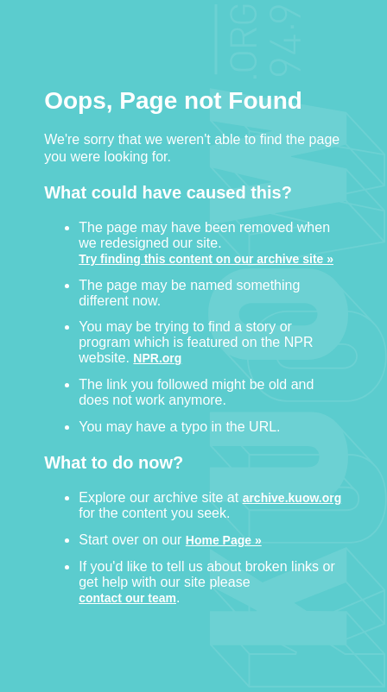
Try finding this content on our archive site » (206, 258)
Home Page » (224, 539)
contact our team (127, 597)
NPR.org (157, 357)
